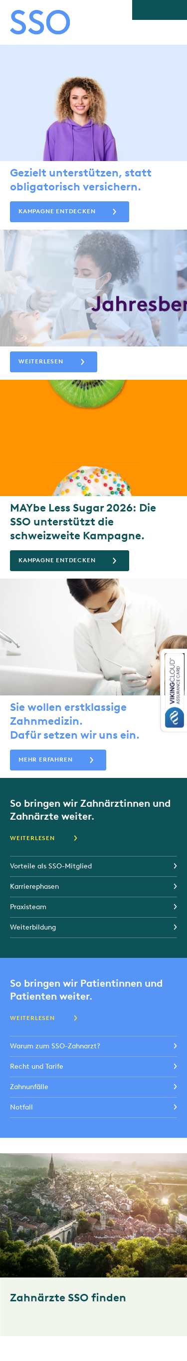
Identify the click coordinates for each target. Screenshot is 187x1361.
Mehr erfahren (45, 759)
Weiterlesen (40, 361)
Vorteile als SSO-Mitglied (51, 866)
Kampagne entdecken (56, 211)
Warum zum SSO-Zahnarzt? (55, 1046)
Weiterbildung (33, 927)
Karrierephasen (34, 886)
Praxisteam (28, 907)
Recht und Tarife (36, 1066)
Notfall (21, 1107)
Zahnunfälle (29, 1087)
